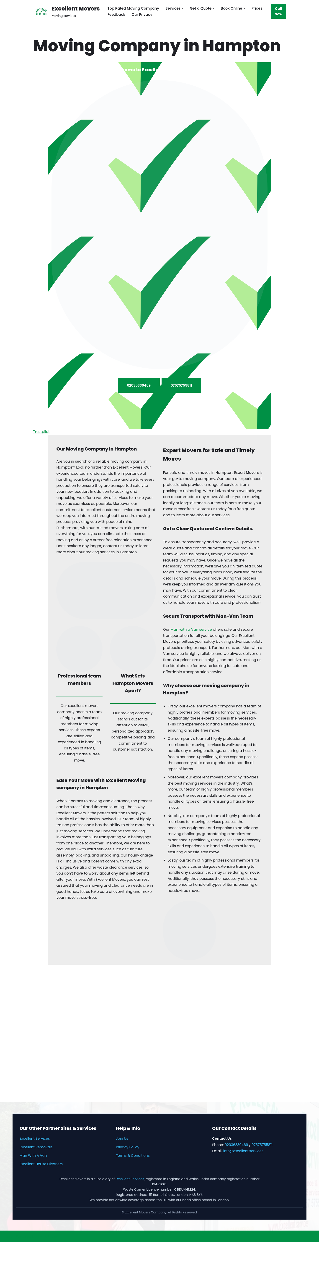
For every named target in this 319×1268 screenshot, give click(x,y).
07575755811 (181, 385)
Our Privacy (142, 14)
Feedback (117, 14)
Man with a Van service (192, 649)
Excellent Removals (36, 1172)
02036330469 (139, 385)
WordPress (47, 1262)
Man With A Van (33, 1181)
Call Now (279, 11)
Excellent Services (35, 1164)
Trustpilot (41, 435)
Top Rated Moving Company (134, 8)
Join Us (122, 1164)
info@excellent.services (243, 1176)
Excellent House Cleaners (41, 1189)
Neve (8, 1262)
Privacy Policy (127, 1172)
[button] (184, 8)
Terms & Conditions (133, 1181)
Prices (258, 8)
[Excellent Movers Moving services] (66, 11)
